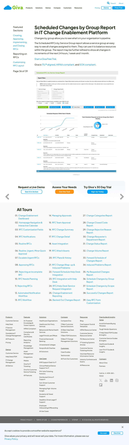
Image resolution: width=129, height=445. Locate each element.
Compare (57, 8)
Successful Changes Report (100, 293)
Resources (78, 8)
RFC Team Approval (61, 222)
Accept (103, 433)
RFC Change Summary (63, 229)
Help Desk (9, 324)
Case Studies (65, 352)
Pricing (97, 8)
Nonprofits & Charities (47, 348)
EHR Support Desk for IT (47, 362)
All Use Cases (44, 411)
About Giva (103, 363)
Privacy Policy (26, 420)
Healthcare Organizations (48, 321)
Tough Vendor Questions (108, 329)
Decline (117, 433)
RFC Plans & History (62, 257)
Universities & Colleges (47, 345)
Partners (102, 366)
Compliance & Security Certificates (29, 334)
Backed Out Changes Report (66, 300)
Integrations (28, 357)
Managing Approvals (61, 215)
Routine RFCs (25, 243)
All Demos (9, 366)
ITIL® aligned (48, 64)
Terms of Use (41, 420)
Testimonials (65, 355)
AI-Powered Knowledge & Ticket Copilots (29, 323)
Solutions (39, 8)
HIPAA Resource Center (88, 330)
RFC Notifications (27, 236)
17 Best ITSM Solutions (68, 336)
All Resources (85, 365)
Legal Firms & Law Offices (48, 336)
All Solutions (43, 352)
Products (29, 8)
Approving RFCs (26, 264)
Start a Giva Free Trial (45, 58)
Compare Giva (66, 321)
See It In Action (31, 191)
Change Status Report (96, 243)
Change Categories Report (99, 215)
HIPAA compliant (65, 64)
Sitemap (75, 420)
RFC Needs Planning (28, 278)
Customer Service (12, 321)
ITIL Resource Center (87, 339)
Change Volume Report (98, 250)
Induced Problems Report (99, 264)
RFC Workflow (24, 300)
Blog (81, 321)
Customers (67, 8)
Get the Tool (64, 191)
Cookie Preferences (59, 420)
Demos (48, 8)
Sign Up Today (97, 191)
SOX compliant (87, 64)
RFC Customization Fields (31, 229)
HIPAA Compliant (30, 329)
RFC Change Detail (61, 236)
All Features (28, 375)
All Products (10, 339)
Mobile (26, 361)
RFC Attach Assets (60, 250)
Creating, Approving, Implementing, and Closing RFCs (20, 42)
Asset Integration (60, 243)
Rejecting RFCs (25, 286)
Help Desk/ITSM (11, 357)
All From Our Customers (69, 359)
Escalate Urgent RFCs (29, 257)
